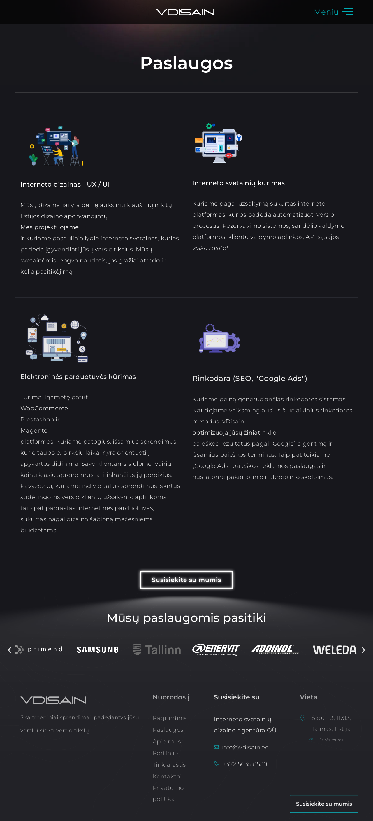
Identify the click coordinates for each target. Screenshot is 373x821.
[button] (9, 650)
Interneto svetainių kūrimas (238, 183)
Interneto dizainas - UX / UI (65, 184)
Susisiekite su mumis (324, 783)
